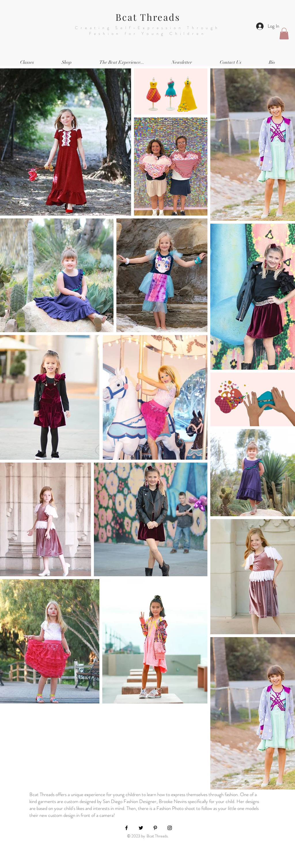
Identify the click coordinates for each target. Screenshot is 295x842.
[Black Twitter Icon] (141, 828)
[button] (284, 34)
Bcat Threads (148, 17)
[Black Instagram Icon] (170, 828)
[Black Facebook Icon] (126, 828)
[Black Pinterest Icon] (155, 828)
